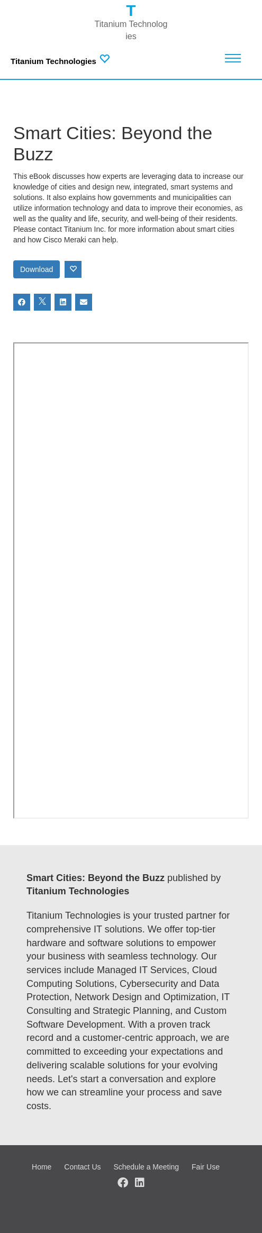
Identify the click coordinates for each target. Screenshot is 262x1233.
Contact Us (82, 1167)
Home (41, 1167)
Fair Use (206, 1167)
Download (36, 269)
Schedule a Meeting (146, 1167)
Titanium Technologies (53, 61)
